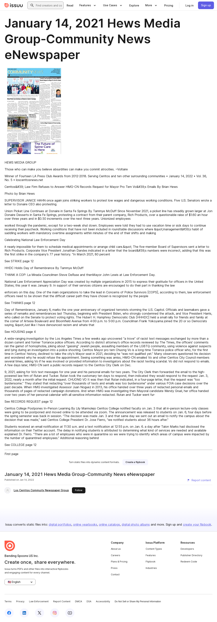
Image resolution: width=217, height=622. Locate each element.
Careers (115, 555)
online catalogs (109, 524)
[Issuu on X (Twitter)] (39, 612)
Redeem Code (189, 561)
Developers (187, 548)
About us (116, 548)
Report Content (61, 601)
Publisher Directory (191, 555)
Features (151, 555)
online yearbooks (85, 524)
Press (114, 568)
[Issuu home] (13, 5)
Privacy (20, 601)
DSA (89, 601)
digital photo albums (136, 524)
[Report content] (198, 480)
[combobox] (49, 5)
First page (11, 454)
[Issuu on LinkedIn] (24, 612)
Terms (8, 601)
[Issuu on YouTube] (69, 612)
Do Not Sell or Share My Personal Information (138, 601)
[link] (70, 5)
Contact (115, 574)
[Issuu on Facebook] (9, 612)
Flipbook (150, 561)
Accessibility (103, 601)
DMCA (78, 601)
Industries (151, 568)
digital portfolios (60, 524)
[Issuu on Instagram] (54, 612)
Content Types (154, 548)
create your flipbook (197, 524)
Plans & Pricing (119, 561)
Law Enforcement (39, 601)
